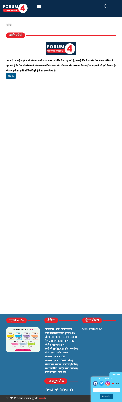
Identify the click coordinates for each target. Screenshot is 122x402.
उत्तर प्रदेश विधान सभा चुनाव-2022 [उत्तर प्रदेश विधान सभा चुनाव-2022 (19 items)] (60, 333)
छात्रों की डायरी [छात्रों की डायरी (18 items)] (51, 349)
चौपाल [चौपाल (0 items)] (61, 345)
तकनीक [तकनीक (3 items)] (73, 349)
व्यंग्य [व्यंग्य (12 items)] (70, 361)
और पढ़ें (11, 76)
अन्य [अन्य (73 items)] (57, 329)
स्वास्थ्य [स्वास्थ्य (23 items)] (73, 369)
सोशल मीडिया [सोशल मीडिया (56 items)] (51, 369)
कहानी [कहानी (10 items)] (73, 337)
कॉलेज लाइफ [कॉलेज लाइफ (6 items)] (51, 345)
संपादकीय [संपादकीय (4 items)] (49, 365)
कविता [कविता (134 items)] (66, 337)
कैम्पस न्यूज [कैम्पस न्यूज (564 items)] (69, 341)
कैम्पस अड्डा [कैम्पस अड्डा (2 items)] (58, 341)
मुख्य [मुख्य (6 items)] (53, 353)
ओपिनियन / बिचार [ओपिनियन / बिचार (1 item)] (53, 337)
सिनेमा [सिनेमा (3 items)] (74, 365)
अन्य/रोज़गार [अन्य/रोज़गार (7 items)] (66, 329)
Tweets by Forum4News (92, 329)
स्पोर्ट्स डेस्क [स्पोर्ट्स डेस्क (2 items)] (64, 369)
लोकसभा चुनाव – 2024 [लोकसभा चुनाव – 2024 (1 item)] (55, 361)
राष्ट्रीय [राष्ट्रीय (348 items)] (59, 353)
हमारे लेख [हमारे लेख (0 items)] (62, 372)
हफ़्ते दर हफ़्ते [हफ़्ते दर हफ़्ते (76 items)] (50, 372)
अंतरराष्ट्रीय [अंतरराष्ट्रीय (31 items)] (49, 329)
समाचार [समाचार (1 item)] (66, 365)
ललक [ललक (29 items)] (65, 353)
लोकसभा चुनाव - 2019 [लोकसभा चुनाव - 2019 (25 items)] (55, 357)
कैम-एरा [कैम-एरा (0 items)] (48, 341)
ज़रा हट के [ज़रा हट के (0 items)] (63, 349)
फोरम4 (42, 398)
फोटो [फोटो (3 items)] (47, 353)
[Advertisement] (61, 117)
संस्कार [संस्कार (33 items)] (58, 365)
